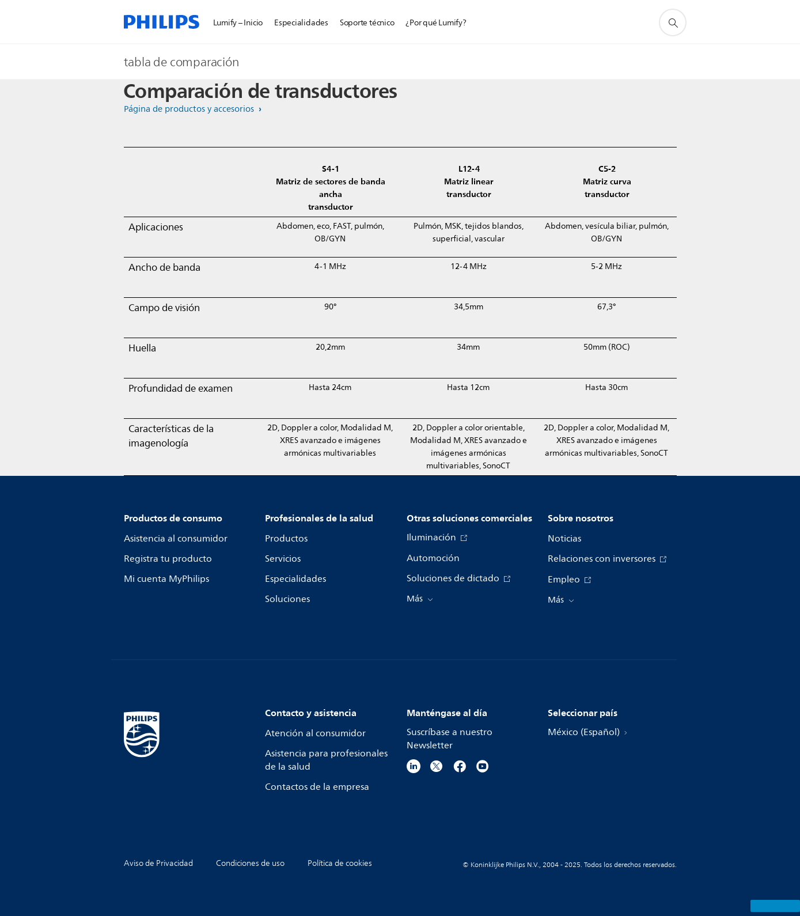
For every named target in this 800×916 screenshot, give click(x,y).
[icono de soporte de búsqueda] (673, 22)
